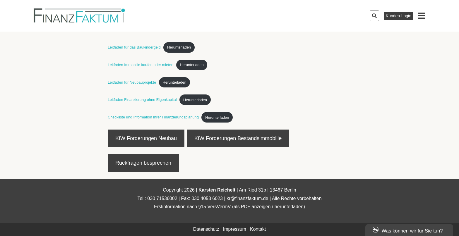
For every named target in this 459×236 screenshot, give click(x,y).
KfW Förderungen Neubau (146, 138)
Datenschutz (206, 229)
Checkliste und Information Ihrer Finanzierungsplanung (153, 117)
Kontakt (258, 229)
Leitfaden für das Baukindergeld (134, 47)
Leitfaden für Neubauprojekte (132, 82)
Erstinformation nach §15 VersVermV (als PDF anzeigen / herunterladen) (229, 206)
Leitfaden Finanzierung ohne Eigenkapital (142, 100)
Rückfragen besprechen (143, 163)
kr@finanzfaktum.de (247, 198)
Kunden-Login (398, 15)
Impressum (234, 229)
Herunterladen (179, 47)
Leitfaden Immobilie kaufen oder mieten (140, 65)
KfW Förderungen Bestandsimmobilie (238, 138)
